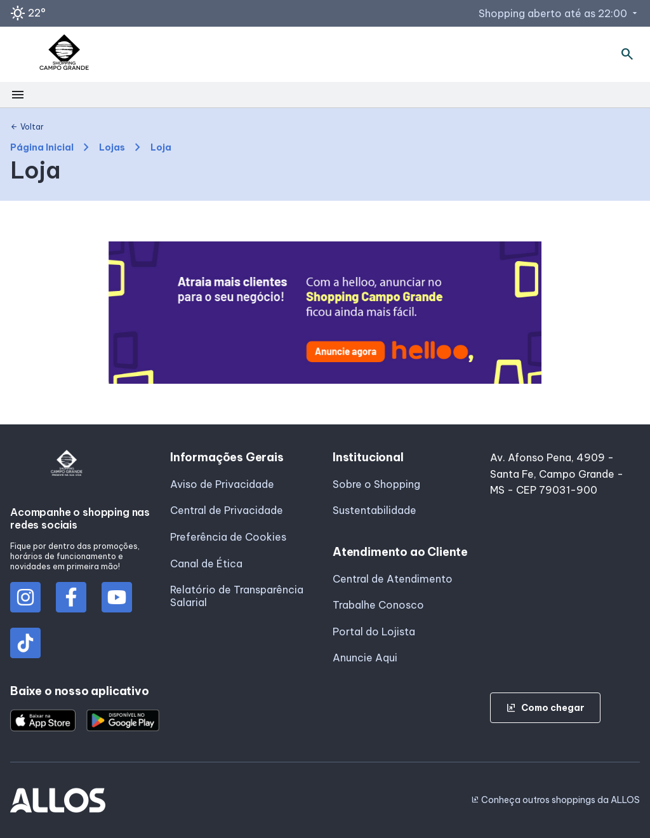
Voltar (27, 127)
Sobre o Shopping (376, 484)
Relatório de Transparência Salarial (236, 596)
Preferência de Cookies (228, 537)
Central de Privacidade (226, 510)
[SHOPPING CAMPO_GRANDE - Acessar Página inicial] (64, 54)
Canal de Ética (206, 563)
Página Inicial (42, 147)
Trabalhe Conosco (378, 604)
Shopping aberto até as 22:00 (559, 13)
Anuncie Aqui (365, 657)
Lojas (112, 147)
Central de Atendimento (393, 578)
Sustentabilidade (374, 510)
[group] (325, 312)
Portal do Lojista (374, 631)
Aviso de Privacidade (222, 484)
